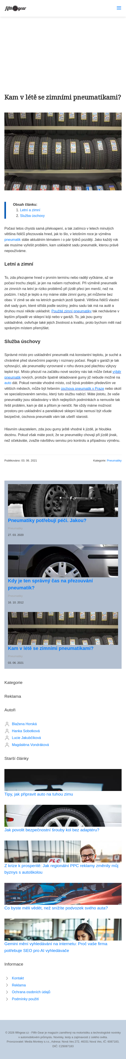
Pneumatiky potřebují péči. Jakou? (47, 520)
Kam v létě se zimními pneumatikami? (51, 648)
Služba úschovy (32, 216)
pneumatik (12, 239)
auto (7, 383)
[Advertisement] (63, 49)
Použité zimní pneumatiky (71, 311)
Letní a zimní (30, 210)
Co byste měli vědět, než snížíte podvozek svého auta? (56, 908)
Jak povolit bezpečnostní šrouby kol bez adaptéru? (51, 830)
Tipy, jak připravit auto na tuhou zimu (38, 794)
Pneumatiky (114, 460)
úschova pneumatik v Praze (82, 388)
